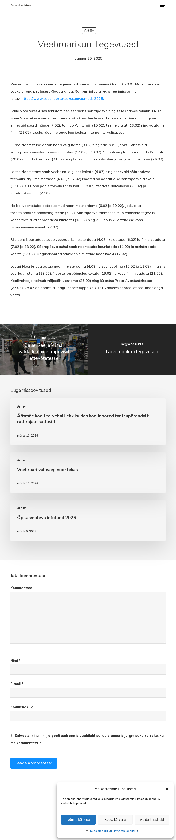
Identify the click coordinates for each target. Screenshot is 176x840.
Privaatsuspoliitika (126, 830)
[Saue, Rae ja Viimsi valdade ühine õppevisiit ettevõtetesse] (44, 349)
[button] (167, 789)
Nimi (15, 661)
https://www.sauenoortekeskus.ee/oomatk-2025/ (63, 98)
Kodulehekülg (21, 707)
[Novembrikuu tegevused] (132, 349)
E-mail (16, 684)
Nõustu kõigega (78, 819)
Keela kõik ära (115, 819)
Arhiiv (89, 31)
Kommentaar (21, 588)
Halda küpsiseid (152, 819)
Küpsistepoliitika (101, 830)
